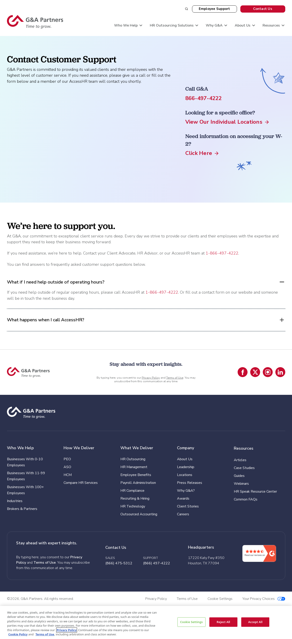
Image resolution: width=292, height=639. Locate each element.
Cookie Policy (18, 634)
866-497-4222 (203, 98)
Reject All (223, 622)
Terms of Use (174, 378)
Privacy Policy (151, 378)
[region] (146, 622)
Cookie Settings (191, 622)
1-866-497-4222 (222, 253)
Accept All (255, 622)
